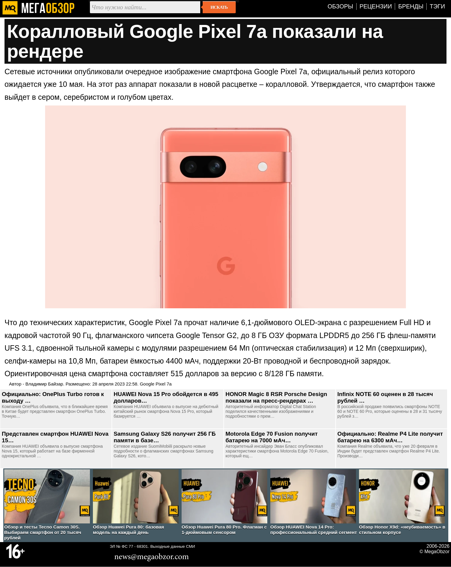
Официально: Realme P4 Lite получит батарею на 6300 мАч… (390, 437)
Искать (219, 7)
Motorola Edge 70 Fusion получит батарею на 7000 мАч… (272, 437)
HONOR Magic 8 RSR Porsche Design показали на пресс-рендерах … (276, 397)
